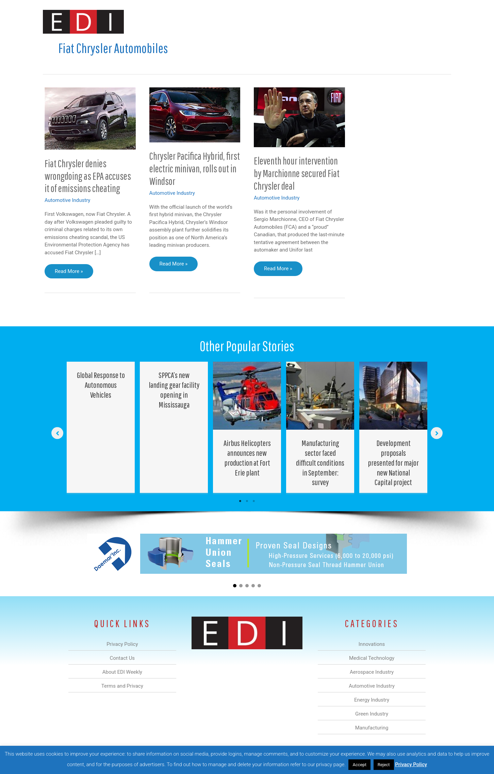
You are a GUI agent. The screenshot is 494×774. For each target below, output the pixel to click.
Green (321, 21)
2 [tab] (247, 501)
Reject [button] (384, 764)
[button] (440, 21)
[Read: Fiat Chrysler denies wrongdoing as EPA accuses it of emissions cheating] (90, 118)
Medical (199, 21)
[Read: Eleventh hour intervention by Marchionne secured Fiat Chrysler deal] (299, 117)
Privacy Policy (411, 764)
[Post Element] (100, 427)
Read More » (68, 273)
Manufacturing (355, 21)
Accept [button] (359, 764)
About (388, 21)
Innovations (167, 21)
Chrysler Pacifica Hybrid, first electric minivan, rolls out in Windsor (194, 168)
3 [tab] (253, 501)
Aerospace (229, 21)
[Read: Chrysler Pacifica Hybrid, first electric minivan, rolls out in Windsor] (195, 114)
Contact (415, 21)
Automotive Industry (67, 200)
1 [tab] (240, 501)
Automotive (264, 21)
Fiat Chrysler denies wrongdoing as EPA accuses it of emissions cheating (88, 175)
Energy (295, 21)
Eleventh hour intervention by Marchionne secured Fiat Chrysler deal (297, 173)
